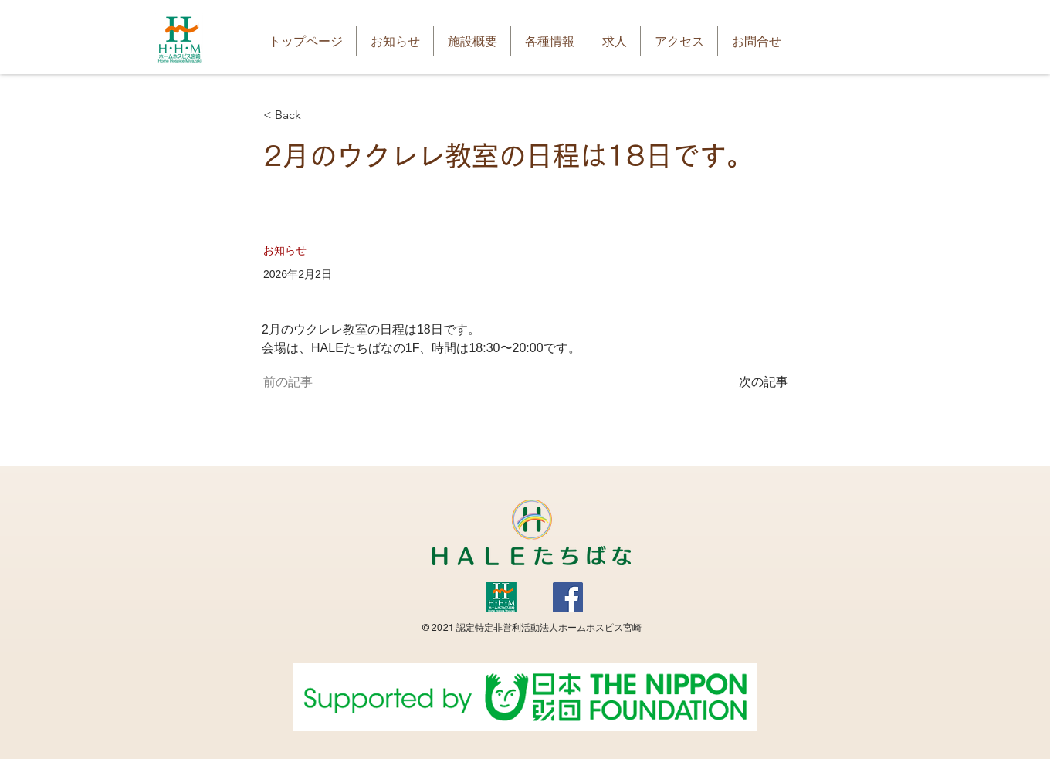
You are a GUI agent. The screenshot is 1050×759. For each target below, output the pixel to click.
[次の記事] (749, 382)
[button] (472, 41)
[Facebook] (568, 597)
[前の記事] (314, 382)
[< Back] (314, 115)
